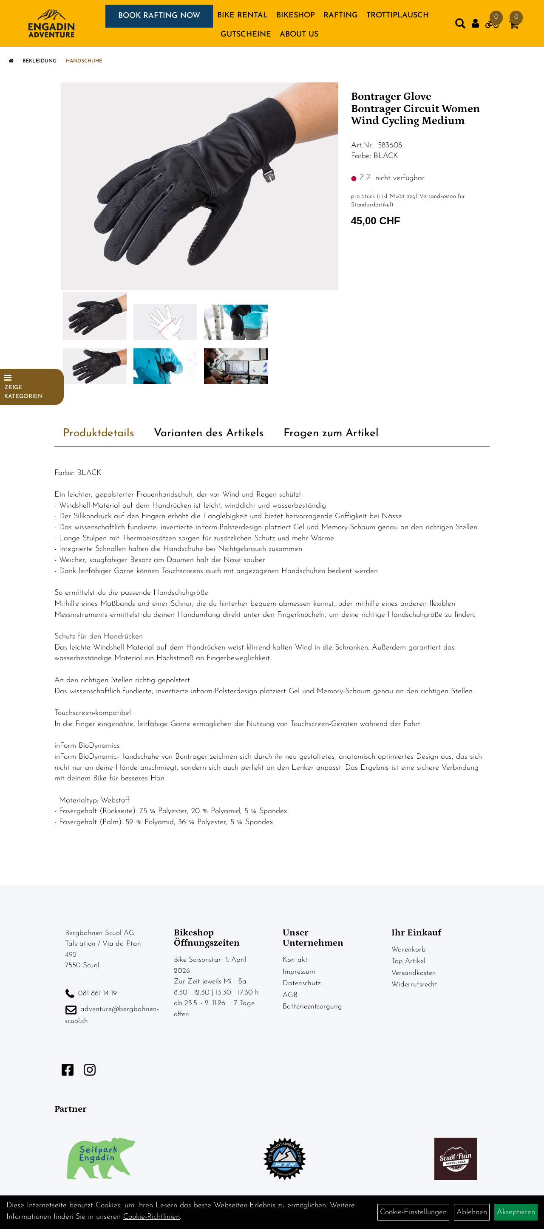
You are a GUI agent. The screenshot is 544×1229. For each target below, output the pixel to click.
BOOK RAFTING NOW (159, 16)
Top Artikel (408, 961)
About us (299, 35)
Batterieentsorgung (312, 1006)
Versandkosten (413, 973)
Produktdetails (98, 433)
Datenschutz (302, 983)
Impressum (299, 971)
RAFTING (340, 15)
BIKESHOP (295, 15)
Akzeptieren (516, 1212)
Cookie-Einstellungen (413, 1212)
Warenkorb (408, 949)
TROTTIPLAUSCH (397, 15)
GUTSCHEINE (246, 35)
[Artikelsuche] (460, 25)
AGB (290, 995)
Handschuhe (84, 61)
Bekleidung (40, 61)
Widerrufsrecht (414, 984)
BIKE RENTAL (242, 15)
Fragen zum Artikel (331, 433)
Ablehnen (471, 1212)
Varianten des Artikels (209, 433)
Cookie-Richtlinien (151, 1217)
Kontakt (295, 959)
